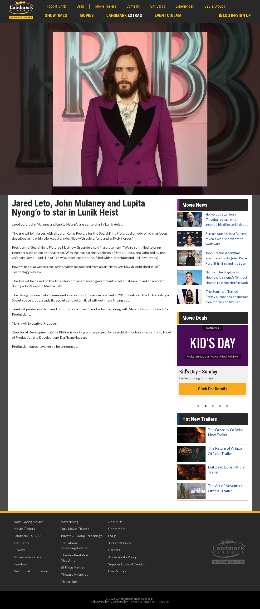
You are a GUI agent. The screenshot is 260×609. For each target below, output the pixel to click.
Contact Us (116, 529)
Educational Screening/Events (74, 545)
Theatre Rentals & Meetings (74, 557)
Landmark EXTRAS (28, 536)
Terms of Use (160, 601)
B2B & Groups (214, 6)
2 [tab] (205, 405)
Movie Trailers (105, 6)
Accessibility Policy (122, 557)
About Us (115, 522)
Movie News (194, 205)
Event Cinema (168, 15)
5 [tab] (227, 405)
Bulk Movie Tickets (75, 529)
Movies (87, 15)
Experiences (185, 6)
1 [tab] (198, 405)
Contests (133, 6)
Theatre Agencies (74, 574)
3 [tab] (212, 405)
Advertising (69, 522)
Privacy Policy (100, 601)
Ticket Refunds (119, 543)
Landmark (124, 15)
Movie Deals (194, 318)
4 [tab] (219, 405)
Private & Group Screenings (81, 536)
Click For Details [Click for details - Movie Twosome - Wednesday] (212, 394)
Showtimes (56, 15)
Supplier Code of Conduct (127, 564)
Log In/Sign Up (235, 15)
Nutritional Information (31, 571)
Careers (114, 550)
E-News (19, 550)
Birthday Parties (73, 567)
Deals (80, 6)
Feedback (21, 564)
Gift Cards (157, 6)
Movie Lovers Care (27, 557)
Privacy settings (140, 601)
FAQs (112, 536)
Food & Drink (56, 6)
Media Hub (69, 581)
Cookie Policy (119, 601)
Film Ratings (117, 571)
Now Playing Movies (29, 522)
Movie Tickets (24, 529)
